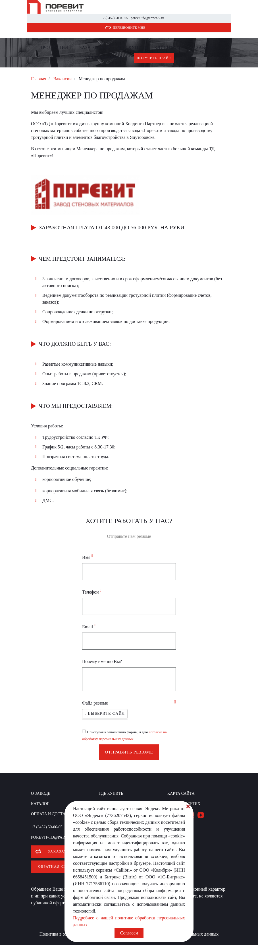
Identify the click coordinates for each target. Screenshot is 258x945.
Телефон (91, 591)
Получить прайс (154, 58)
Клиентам (167, 47)
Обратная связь (56, 866)
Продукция (53, 47)
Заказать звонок (68, 851)
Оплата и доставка (52, 814)
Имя (87, 557)
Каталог (40, 804)
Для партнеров (103, 57)
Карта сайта (181, 793)
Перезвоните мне (129, 28)
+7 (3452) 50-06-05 (114, 18)
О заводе (203, 47)
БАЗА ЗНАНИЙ (95, 47)
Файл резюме (95, 703)
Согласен (129, 932)
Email (88, 626)
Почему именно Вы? (102, 661)
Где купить (133, 47)
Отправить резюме (129, 752)
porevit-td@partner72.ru (147, 18)
